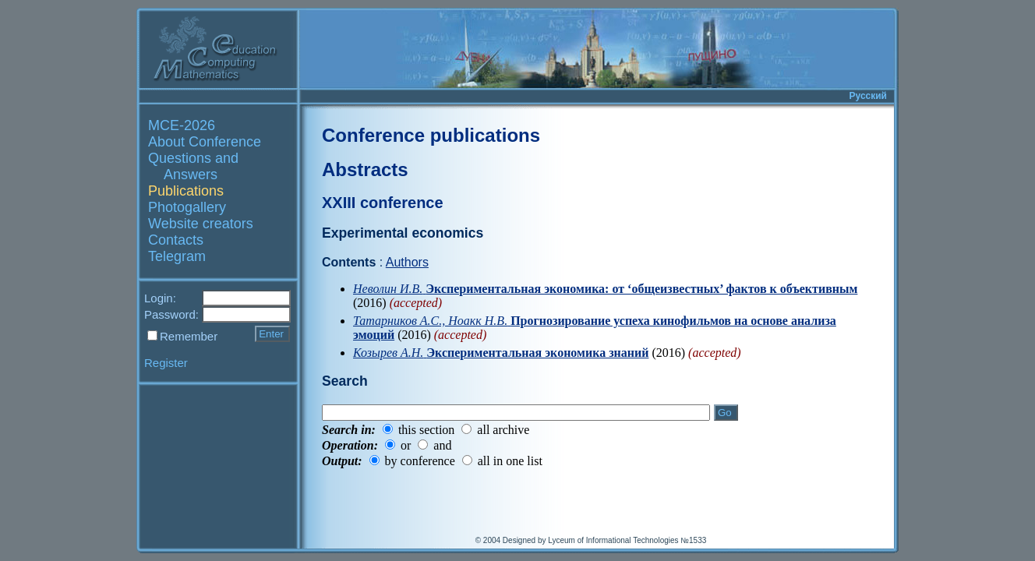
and (442, 445)
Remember (188, 336)
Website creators (200, 223)
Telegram (177, 256)
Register (166, 362)
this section (426, 429)
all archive (503, 429)
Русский (869, 95)
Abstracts (365, 169)
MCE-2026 (181, 125)
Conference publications (431, 135)
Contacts (175, 240)
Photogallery (187, 207)
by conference (420, 461)
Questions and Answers (193, 166)
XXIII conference (382, 202)
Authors (407, 262)
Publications (186, 191)
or (406, 445)
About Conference (204, 142)
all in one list (510, 461)
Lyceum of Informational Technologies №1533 (627, 540)
